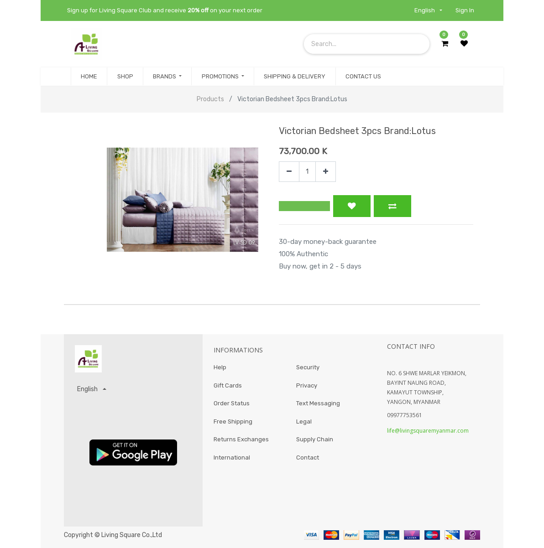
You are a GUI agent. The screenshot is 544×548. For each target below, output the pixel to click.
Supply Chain (314, 439)
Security (307, 367)
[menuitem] (89, 76)
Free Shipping (233, 421)
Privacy (306, 385)
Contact (307, 457)
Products (210, 99)
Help (220, 367)
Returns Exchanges (241, 439)
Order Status (232, 403)
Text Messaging (318, 403)
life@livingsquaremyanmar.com (428, 430)
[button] (304, 206)
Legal (304, 421)
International (232, 457)
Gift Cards (228, 385)
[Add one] (325, 171)
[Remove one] (289, 171)
